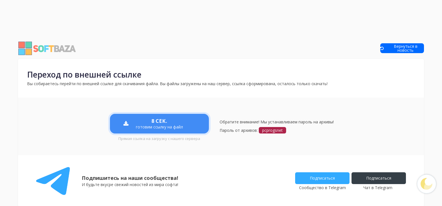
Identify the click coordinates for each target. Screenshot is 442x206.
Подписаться (320, 178)
